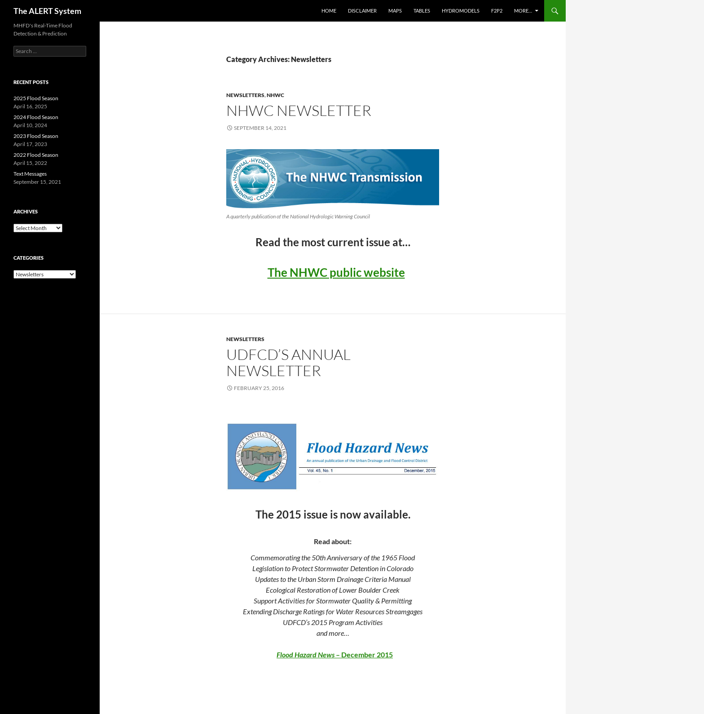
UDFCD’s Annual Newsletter (288, 362)
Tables (422, 10)
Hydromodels (461, 10)
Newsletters (245, 95)
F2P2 (496, 10)
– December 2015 (335, 654)
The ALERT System (47, 11)
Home (328, 10)
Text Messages (30, 173)
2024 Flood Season (35, 117)
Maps (395, 10)
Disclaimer (362, 10)
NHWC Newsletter (298, 110)
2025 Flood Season (35, 98)
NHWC (275, 95)
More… (523, 10)
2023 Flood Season (35, 136)
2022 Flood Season (35, 154)
